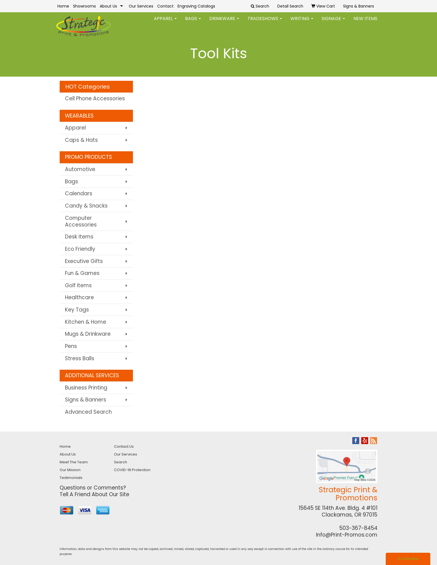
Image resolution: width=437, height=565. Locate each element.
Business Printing (86, 387)
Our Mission (70, 470)
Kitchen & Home (85, 322)
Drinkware (224, 22)
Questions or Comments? (93, 487)
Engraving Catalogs (196, 6)
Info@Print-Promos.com (346, 535)
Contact (165, 6)
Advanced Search (88, 412)
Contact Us (124, 446)
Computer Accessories (81, 221)
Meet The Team (74, 462)
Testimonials (71, 477)
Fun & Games (82, 273)
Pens (71, 346)
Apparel (165, 22)
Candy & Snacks (86, 206)
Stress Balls (79, 358)
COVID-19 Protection (132, 470)
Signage (333, 22)
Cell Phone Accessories (95, 98)
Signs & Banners (85, 399)
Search (120, 462)
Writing (301, 22)
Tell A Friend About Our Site (94, 494)
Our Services (141, 6)
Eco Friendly (80, 249)
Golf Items (78, 285)
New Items (365, 22)
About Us (108, 6)
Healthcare (79, 297)
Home (63, 6)
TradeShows (264, 22)
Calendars (78, 193)
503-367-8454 (358, 528)
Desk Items (79, 236)
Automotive (80, 169)
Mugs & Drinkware (88, 334)
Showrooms (84, 6)
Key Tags (77, 309)
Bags (193, 22)
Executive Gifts (84, 261)
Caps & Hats (81, 140)
